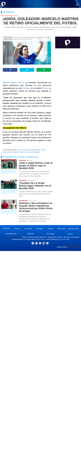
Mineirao (45, 88)
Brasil (19, 150)
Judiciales (39, 229)
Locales (50, 229)
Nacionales (61, 229)
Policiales (6, 228)
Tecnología (50, 234)
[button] (77, 5)
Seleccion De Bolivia (33, 152)
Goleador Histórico (19, 152)
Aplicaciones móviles (55, 237)
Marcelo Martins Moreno (14, 82)
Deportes (30, 234)
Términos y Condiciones (72, 237)
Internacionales (73, 229)
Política (17, 229)
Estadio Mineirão (34, 150)
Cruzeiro (26, 88)
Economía (28, 229)
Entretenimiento (10, 234)
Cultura (70, 234)
